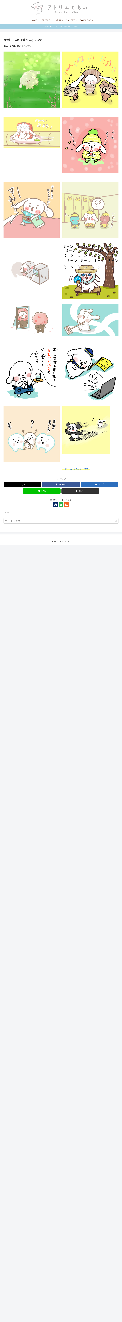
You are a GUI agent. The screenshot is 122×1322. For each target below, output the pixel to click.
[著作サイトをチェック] (55, 504)
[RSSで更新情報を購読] (66, 504)
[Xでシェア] (23, 484)
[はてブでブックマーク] (99, 484)
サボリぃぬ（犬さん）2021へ (76, 469)
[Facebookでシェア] (61, 484)
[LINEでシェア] (42, 491)
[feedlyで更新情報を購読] (61, 504)
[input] (61, 521)
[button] (80, 491)
